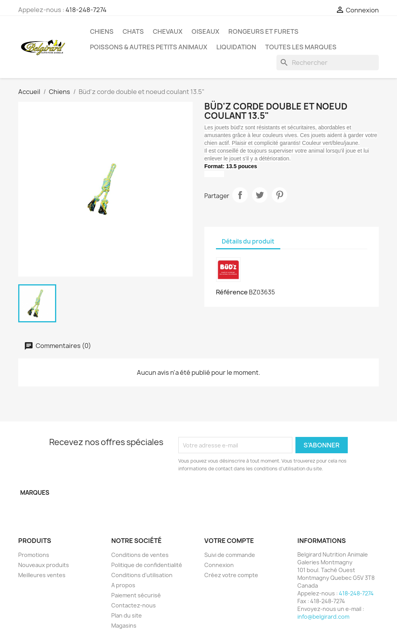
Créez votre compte (231, 575)
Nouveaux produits (43, 565)
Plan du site (126, 615)
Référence (232, 292)
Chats (133, 31)
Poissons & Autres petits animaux (148, 47)
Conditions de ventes (140, 554)
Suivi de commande (229, 554)
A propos (123, 585)
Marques (34, 493)
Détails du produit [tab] (248, 241)
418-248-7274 (86, 9)
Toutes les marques (301, 47)
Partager (240, 195)
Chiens (102, 31)
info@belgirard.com (323, 616)
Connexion (219, 565)
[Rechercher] (327, 62)
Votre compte (229, 540)
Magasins (123, 625)
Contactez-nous (133, 605)
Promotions (33, 554)
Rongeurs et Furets (263, 31)
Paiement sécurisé (136, 595)
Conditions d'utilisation (142, 575)
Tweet (260, 195)
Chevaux (168, 31)
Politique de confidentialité (146, 565)
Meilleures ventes (42, 575)
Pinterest (279, 195)
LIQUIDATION (236, 47)
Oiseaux (205, 31)
